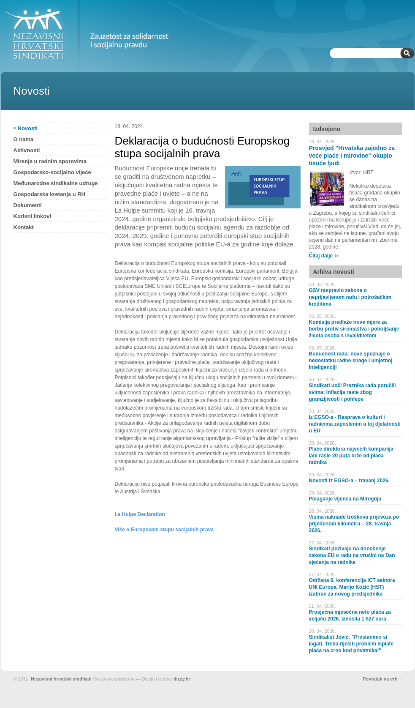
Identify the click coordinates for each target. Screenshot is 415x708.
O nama (24, 139)
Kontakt (24, 227)
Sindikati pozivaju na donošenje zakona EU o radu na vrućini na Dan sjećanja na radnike (352, 555)
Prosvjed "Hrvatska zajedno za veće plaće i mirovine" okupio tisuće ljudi (352, 156)
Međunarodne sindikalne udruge (56, 183)
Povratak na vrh (380, 678)
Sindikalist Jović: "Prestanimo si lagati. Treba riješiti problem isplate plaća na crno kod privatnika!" (351, 643)
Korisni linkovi (33, 216)
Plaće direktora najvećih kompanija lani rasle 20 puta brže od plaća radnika (351, 455)
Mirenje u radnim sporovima (50, 161)
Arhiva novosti (333, 271)
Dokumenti (28, 205)
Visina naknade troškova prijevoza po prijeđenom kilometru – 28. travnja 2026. (354, 523)
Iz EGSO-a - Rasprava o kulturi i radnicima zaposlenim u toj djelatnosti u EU (355, 424)
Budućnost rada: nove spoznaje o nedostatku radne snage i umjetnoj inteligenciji (351, 360)
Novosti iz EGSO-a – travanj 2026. (349, 481)
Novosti (28, 128)
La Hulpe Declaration (140, 514)
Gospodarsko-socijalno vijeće (52, 172)
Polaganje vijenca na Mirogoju (345, 499)
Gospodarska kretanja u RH (50, 194)
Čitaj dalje (321, 256)
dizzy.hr (182, 678)
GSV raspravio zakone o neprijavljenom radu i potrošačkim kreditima (350, 297)
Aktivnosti (27, 150)
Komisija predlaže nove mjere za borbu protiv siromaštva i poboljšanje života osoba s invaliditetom (354, 329)
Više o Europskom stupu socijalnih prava (164, 530)
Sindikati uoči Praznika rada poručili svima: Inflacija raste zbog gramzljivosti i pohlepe (352, 392)
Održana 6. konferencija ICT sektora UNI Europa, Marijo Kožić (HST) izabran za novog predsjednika (352, 587)
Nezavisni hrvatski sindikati (61, 678)
